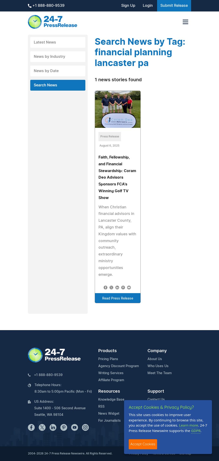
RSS (101, 406)
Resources (109, 391)
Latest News (45, 42)
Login (148, 5)
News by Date (46, 71)
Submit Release (174, 5)
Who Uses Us (158, 366)
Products (107, 351)
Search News (45, 85)
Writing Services (111, 373)
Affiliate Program (111, 380)
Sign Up (128, 5)
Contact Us (156, 399)
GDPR (195, 430)
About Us (154, 359)
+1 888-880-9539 (46, 6)
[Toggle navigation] (185, 22)
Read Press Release (117, 298)
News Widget (108, 413)
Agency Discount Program (118, 366)
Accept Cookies (142, 444)
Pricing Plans (108, 359)
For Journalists (109, 420)
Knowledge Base (111, 399)
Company (157, 351)
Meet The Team (159, 373)
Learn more (188, 425)
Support (155, 391)
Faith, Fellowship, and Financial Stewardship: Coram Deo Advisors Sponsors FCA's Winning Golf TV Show (117, 177)
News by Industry (49, 57)
